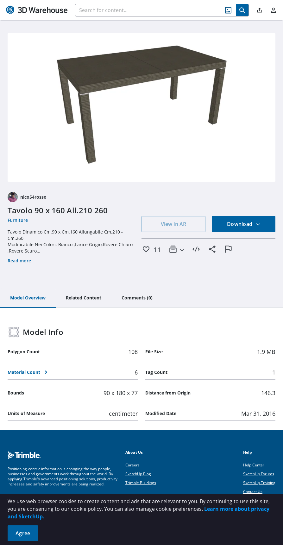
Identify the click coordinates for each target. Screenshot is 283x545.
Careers (132, 465)
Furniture (18, 220)
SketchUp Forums (258, 474)
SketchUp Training (259, 482)
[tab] (28, 298)
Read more (19, 261)
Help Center (253, 465)
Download (244, 224)
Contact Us (252, 491)
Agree (23, 533)
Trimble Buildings (140, 482)
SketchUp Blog (138, 474)
